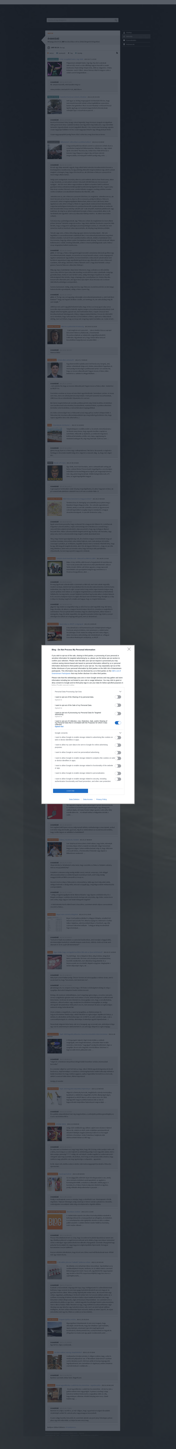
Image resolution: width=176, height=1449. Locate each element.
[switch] (118, 697)
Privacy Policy (101, 799)
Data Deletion (74, 799)
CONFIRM (70, 791)
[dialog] (88, 724)
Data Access (88, 799)
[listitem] (88, 691)
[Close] (130, 650)
